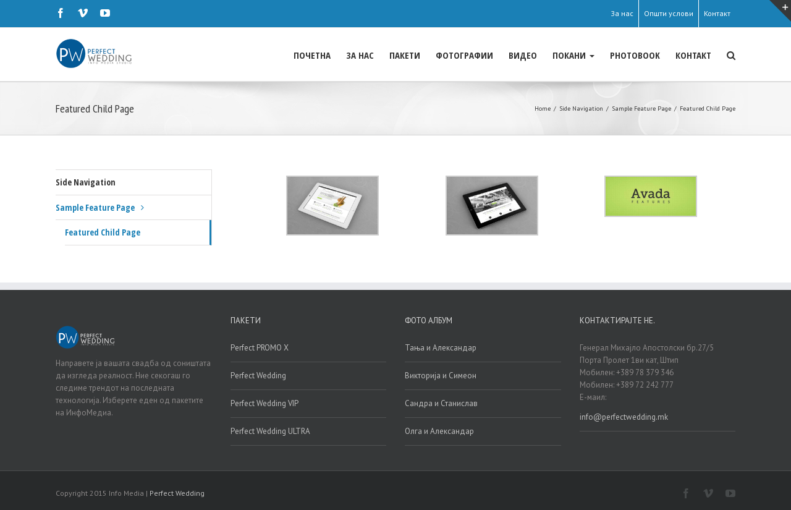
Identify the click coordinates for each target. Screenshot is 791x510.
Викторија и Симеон (440, 375)
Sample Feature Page (95, 207)
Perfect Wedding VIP (264, 402)
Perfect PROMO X (260, 347)
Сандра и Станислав (441, 402)
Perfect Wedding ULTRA (270, 430)
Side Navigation (86, 181)
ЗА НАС (360, 55)
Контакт (717, 13)
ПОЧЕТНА (312, 55)
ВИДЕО (523, 55)
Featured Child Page (102, 231)
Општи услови (668, 13)
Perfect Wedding (258, 375)
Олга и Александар (439, 430)
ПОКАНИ (573, 55)
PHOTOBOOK (635, 55)
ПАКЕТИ (404, 55)
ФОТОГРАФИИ (464, 55)
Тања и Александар (440, 347)
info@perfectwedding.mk (624, 416)
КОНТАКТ (693, 55)
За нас (622, 13)
